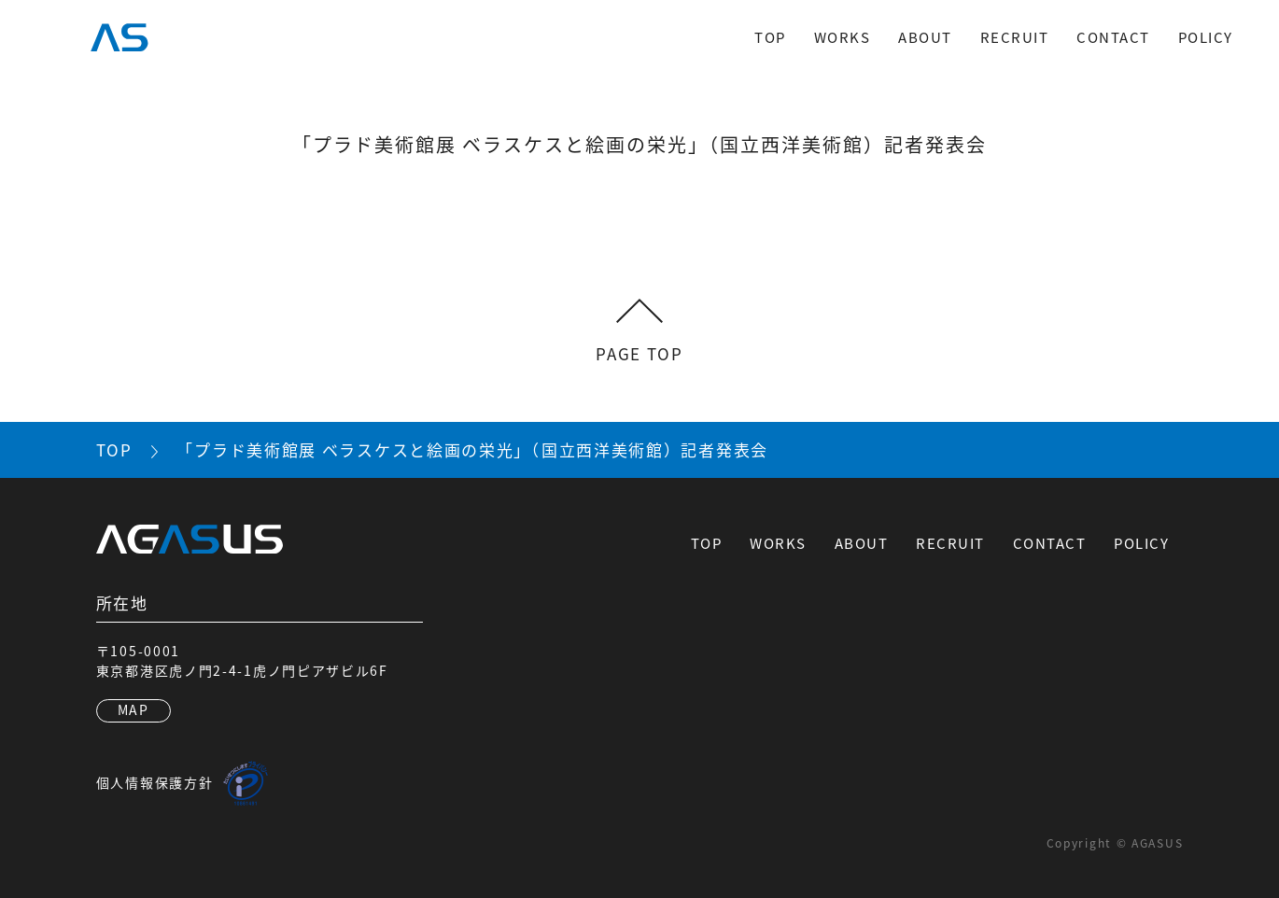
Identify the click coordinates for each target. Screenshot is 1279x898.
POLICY (1205, 37)
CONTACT (1113, 37)
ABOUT (925, 37)
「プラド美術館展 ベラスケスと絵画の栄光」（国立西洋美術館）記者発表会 (472, 449)
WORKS (842, 37)
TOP (770, 37)
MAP (133, 709)
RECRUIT (1014, 37)
